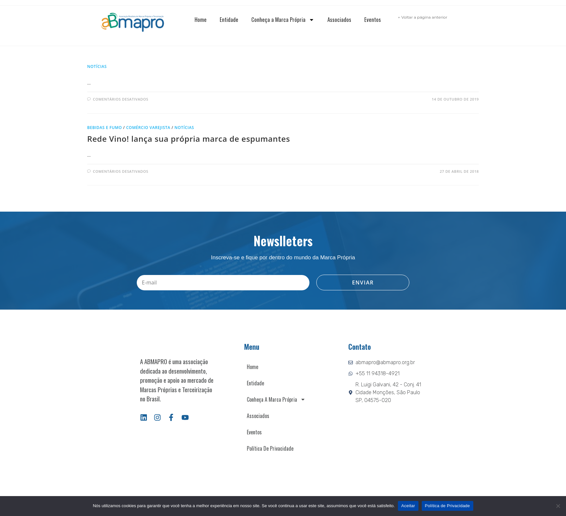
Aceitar (408, 505)
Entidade (229, 19)
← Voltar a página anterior (422, 17)
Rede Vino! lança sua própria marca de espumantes (188, 138)
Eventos (372, 19)
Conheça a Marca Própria (282, 20)
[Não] (558, 506)
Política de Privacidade (270, 448)
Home (201, 19)
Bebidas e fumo (104, 127)
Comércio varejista (148, 127)
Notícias (97, 66)
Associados (339, 19)
